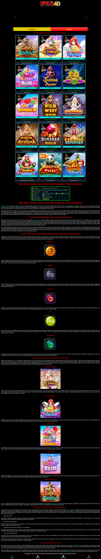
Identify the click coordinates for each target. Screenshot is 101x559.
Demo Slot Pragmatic (39, 553)
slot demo (68, 510)
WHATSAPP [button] (63, 557)
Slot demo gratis (5, 206)
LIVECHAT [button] (88, 557)
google (69, 551)
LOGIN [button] (69, 29)
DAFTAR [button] (32, 29)
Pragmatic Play (55, 188)
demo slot (15, 360)
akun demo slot (37, 220)
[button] (15, 17)
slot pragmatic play (76, 545)
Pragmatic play (54, 503)
